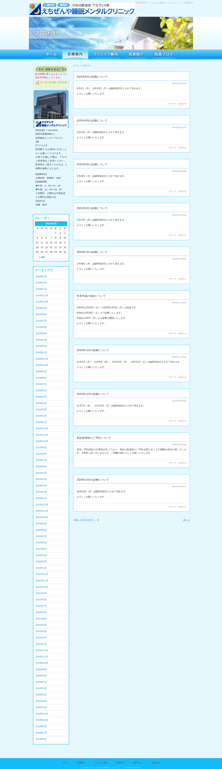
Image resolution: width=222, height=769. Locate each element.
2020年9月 (41, 669)
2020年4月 (41, 701)
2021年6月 (41, 612)
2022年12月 (42, 504)
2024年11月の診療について (93, 394)
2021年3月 (41, 631)
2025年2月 (41, 346)
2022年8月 (41, 530)
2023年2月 (41, 491)
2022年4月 (41, 555)
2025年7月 (41, 320)
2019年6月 (41, 739)
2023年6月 (41, 466)
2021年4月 (41, 625)
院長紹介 (120, 762)
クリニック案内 (101, 762)
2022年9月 (41, 523)
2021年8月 (41, 599)
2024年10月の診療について (93, 479)
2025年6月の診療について (92, 76)
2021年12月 (42, 574)
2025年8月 (41, 314)
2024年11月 (42, 358)
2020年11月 (42, 656)
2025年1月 (41, 352)
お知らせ (182, 104)
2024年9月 (41, 371)
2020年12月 (42, 650)
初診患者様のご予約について (94, 437)
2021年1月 (41, 644)
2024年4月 (41, 403)
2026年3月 (41, 282)
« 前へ (76, 520)
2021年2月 (41, 637)
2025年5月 (41, 333)
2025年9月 (41, 308)
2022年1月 (41, 568)
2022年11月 (42, 510)
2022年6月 (41, 542)
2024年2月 (41, 415)
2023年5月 (41, 473)
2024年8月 (41, 378)
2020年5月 (41, 694)
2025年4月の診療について (92, 120)
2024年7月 (41, 384)
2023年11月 (42, 434)
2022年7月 (41, 536)
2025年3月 (41, 339)
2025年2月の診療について (92, 208)
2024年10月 (42, 365)
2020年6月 (41, 688)
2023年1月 (41, 498)
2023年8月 (41, 454)
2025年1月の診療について (92, 252)
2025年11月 (42, 295)
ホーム (76, 65)
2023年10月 (42, 441)
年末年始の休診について (91, 295)
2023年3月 (41, 485)
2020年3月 (41, 707)
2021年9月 (41, 593)
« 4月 (42, 257)
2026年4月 (41, 276)
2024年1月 (41, 422)
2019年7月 (41, 732)
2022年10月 (42, 517)
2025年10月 (42, 301)
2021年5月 (41, 618)
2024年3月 (41, 409)
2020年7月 (41, 682)
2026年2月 (41, 289)
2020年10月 (42, 663)
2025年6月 (41, 327)
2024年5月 (41, 396)
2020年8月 (41, 675)
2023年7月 (41, 460)
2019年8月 (41, 726)
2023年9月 (41, 447)
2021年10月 (42, 587)
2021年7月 (41, 606)
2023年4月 (41, 479)
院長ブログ (138, 762)
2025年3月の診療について (92, 164)
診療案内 (81, 762)
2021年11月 (42, 580)
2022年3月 (41, 561)
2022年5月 (41, 549)
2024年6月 (41, 390)
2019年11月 (42, 713)
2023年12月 (42, 428)
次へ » (186, 520)
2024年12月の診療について (93, 350)
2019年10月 (42, 720)
